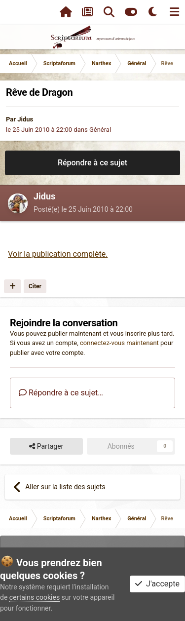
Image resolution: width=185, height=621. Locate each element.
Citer (35, 286)
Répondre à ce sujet (92, 162)
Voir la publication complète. (58, 254)
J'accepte (157, 583)
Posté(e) (83, 209)
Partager (46, 446)
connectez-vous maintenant (119, 343)
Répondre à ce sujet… (61, 392)
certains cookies (34, 597)
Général (100, 129)
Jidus (25, 119)
